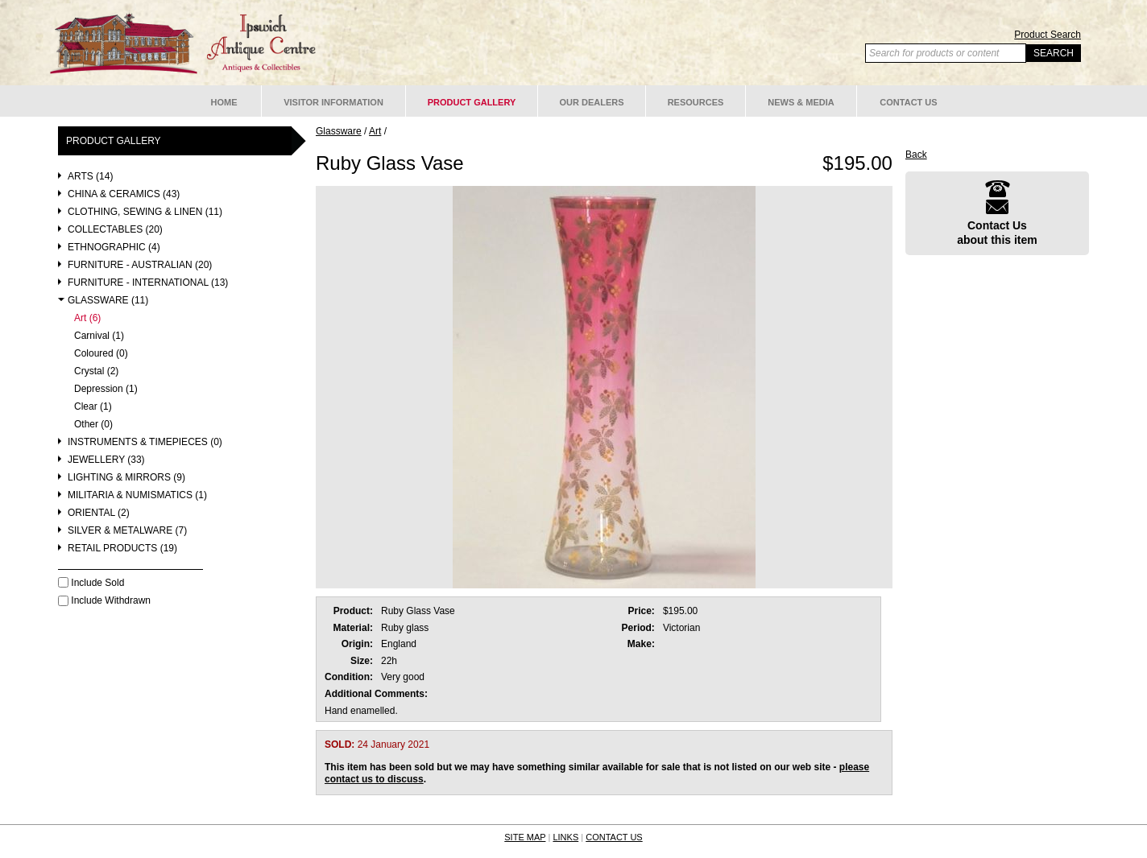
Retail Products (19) (122, 548)
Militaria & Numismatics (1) (137, 495)
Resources (696, 102)
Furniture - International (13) (148, 283)
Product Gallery (472, 102)
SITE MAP (524, 837)
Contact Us (908, 102)
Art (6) (87, 318)
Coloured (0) (101, 354)
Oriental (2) (99, 513)
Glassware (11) (108, 300)
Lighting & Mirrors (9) (126, 477)
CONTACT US (614, 837)
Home (224, 102)
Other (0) (93, 424)
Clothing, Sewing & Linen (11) (145, 212)
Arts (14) (90, 176)
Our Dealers (591, 102)
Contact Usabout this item (997, 212)
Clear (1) (93, 407)
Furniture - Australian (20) (140, 265)
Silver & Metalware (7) (127, 531)
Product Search (1047, 34)
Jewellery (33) (106, 460)
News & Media (801, 102)
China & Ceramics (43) (124, 194)
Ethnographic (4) (114, 247)
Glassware (339, 131)
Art (375, 131)
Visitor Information (333, 102)
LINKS (565, 837)
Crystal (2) (96, 371)
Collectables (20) (115, 230)
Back (916, 154)
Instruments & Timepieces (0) (145, 442)
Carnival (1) (99, 336)
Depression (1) (106, 389)
